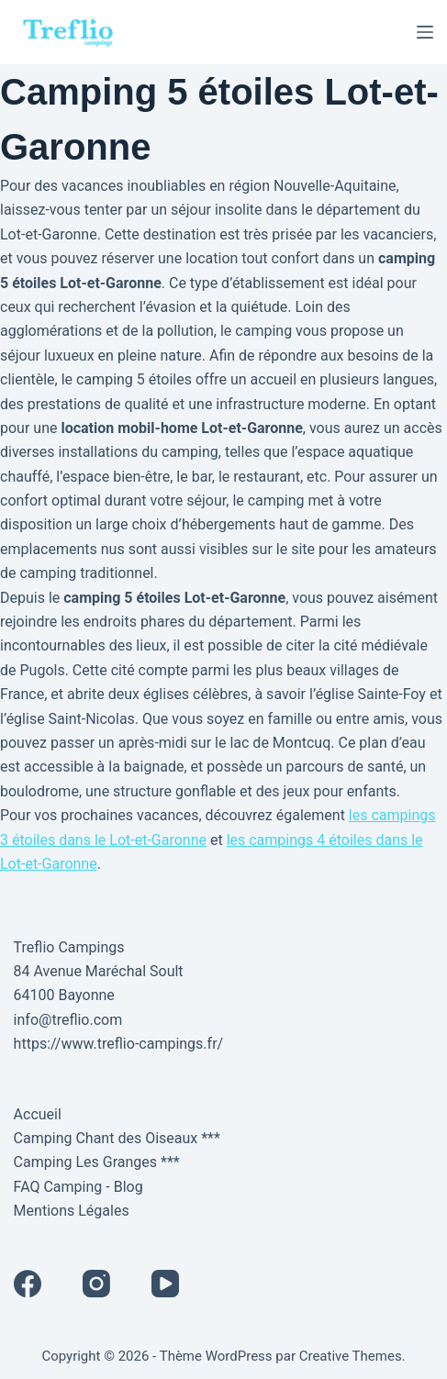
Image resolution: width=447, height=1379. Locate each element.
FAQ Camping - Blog (78, 1187)
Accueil (37, 1114)
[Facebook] (27, 1283)
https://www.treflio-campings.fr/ (119, 1043)
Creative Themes (350, 1356)
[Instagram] (96, 1283)
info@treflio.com (68, 1020)
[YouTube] (165, 1283)
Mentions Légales (71, 1210)
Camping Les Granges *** (97, 1162)
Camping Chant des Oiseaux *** (117, 1138)
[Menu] (425, 32)
